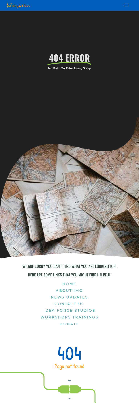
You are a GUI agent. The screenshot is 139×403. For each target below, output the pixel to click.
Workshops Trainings (69, 317)
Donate (69, 324)
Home (69, 284)
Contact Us (69, 304)
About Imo (69, 290)
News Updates (69, 297)
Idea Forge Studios (69, 310)
